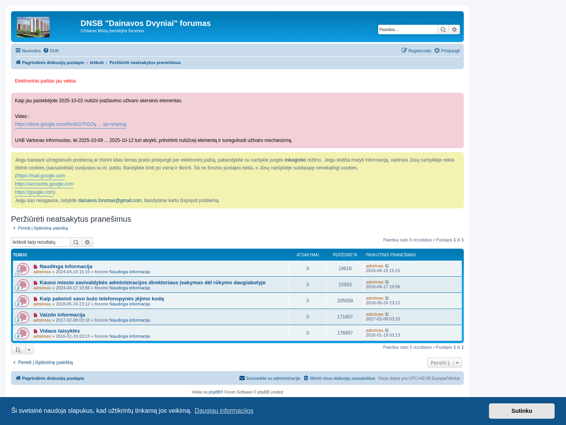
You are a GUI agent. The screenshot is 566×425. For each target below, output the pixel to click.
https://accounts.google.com (44, 184)
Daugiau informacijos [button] (224, 410)
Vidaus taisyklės (60, 331)
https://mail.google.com (41, 175)
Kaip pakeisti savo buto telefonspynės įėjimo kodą (102, 299)
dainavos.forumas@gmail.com (110, 200)
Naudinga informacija (66, 266)
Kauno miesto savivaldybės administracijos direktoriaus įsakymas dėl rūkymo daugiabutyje (153, 282)
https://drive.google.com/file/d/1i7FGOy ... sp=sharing (70, 124)
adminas (42, 271)
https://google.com (34, 192)
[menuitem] (51, 50)
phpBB (215, 392)
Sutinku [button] (521, 411)
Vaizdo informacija (62, 315)
